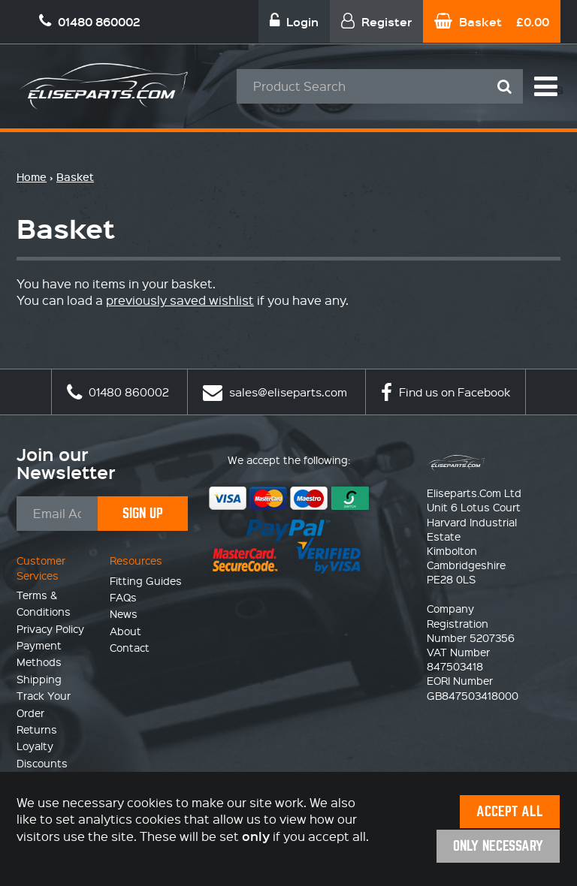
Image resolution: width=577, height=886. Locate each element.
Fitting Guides (146, 580)
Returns (37, 729)
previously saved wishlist (180, 300)
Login (294, 21)
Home (32, 177)
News (123, 613)
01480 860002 (118, 391)
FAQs (123, 597)
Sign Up (142, 513)
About (125, 630)
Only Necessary (498, 846)
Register (376, 21)
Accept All (509, 811)
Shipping (39, 679)
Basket (491, 21)
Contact (130, 647)
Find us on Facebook (445, 391)
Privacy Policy (50, 628)
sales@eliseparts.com (275, 391)
